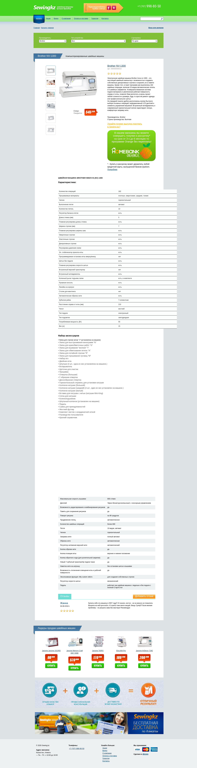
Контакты (105, 18)
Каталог (39, 18)
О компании (66, 18)
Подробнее (112, 169)
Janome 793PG (97, 651)
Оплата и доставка (81, 18)
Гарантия (94, 18)
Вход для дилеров (155, 28)
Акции (48, 18)
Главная (37, 28)
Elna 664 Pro (121, 651)
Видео (56, 18)
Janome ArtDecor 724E (144, 651)
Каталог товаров (47, 28)
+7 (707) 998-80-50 (76, 748)
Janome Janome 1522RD (51, 651)
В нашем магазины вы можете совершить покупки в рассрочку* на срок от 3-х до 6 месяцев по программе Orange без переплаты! (131, 145)
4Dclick (145, 754)
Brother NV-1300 (116, 66)
